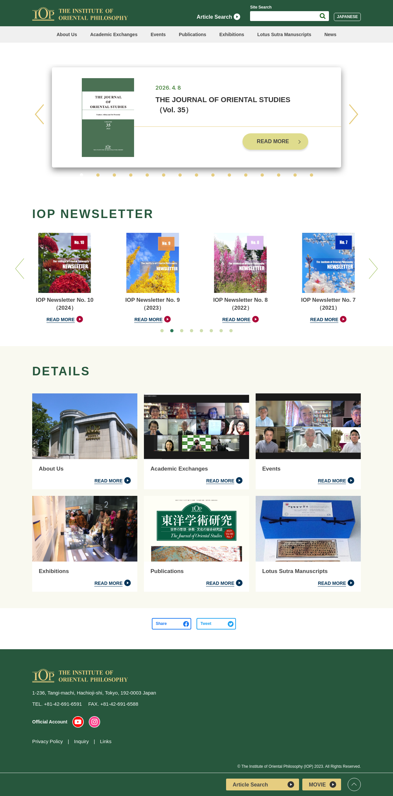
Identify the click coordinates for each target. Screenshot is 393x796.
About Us (67, 34)
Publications (192, 34)
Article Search (219, 16)
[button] (81, 175)
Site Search (260, 7)
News (330, 34)
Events (158, 34)
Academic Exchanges (113, 34)
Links (105, 741)
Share (161, 623)
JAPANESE (347, 16)
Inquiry (81, 741)
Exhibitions (232, 34)
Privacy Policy (47, 741)
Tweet (205, 623)
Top (354, 784)
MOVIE (322, 784)
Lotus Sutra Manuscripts (284, 34)
